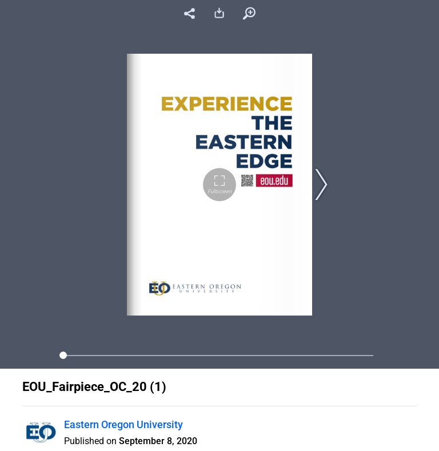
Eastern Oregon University (123, 424)
